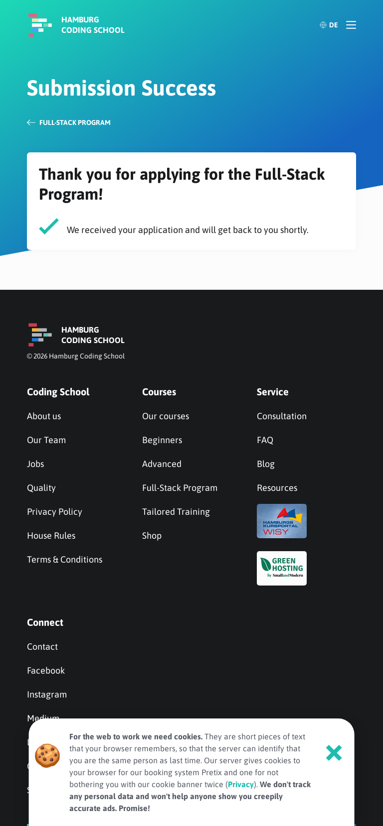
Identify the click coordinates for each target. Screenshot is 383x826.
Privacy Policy (54, 511)
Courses (159, 391)
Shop (152, 535)
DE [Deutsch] (328, 25)
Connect (45, 622)
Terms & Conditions (64, 559)
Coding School (58, 391)
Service (273, 391)
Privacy (241, 784)
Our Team (46, 440)
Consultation (282, 416)
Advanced (162, 464)
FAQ (265, 440)
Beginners (162, 440)
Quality (41, 487)
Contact (42, 646)
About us (44, 416)
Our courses (165, 416)
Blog (266, 464)
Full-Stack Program (179, 487)
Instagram (47, 694)
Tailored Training (176, 511)
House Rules (51, 535)
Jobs (35, 464)
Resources (277, 487)
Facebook (46, 670)
